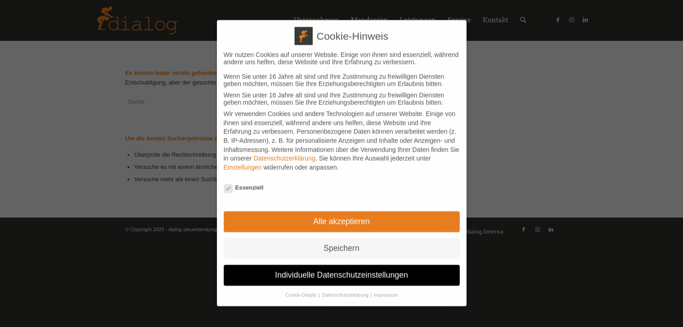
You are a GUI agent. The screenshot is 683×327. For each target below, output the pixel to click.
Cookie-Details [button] (301, 287)
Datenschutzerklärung (284, 150)
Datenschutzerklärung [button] (346, 287)
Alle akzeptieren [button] (341, 213)
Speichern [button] (341, 240)
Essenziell (244, 179)
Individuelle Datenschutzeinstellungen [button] (341, 267)
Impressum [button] (386, 287)
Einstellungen (243, 159)
